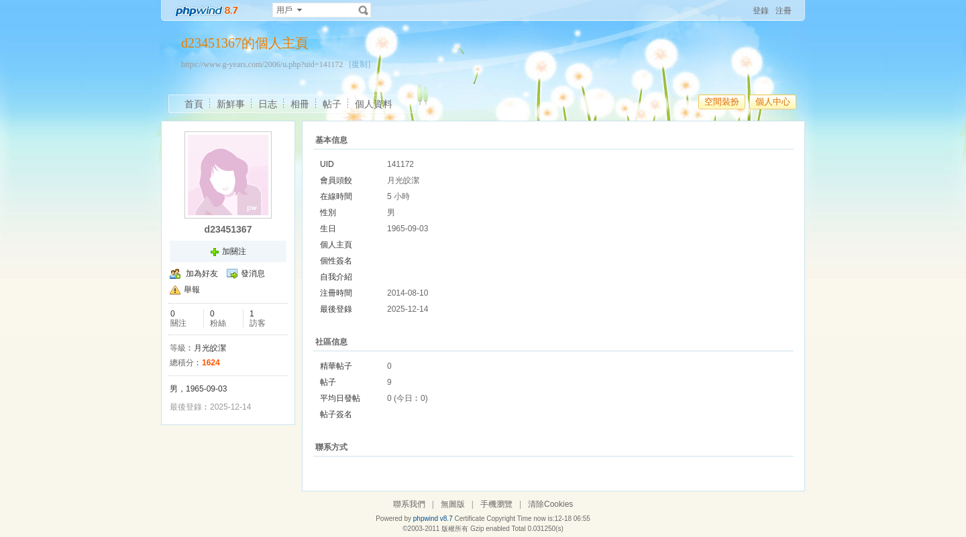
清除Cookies (550, 504)
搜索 (363, 10)
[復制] (359, 64)
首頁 (193, 104)
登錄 (761, 11)
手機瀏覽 (496, 504)
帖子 (332, 104)
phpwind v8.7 (433, 518)
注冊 (783, 11)
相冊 (299, 104)
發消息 (253, 273)
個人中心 (772, 102)
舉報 (192, 289)
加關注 (234, 251)
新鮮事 (231, 104)
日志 (267, 104)
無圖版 (453, 504)
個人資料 (373, 104)
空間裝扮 (721, 102)
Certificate (469, 518)
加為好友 (202, 273)
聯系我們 (409, 504)
